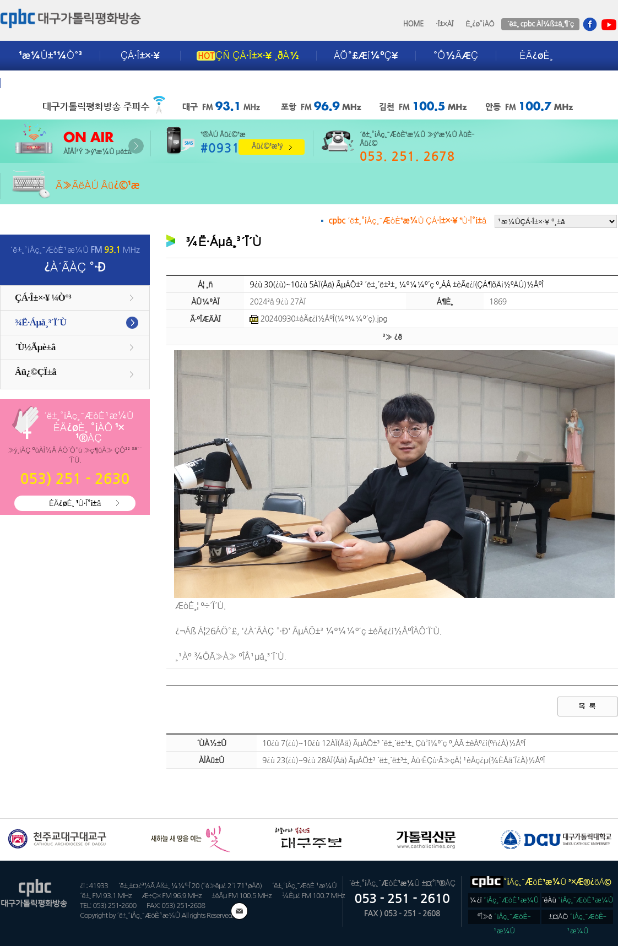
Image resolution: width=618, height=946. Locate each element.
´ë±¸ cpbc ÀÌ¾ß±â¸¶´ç (540, 24)
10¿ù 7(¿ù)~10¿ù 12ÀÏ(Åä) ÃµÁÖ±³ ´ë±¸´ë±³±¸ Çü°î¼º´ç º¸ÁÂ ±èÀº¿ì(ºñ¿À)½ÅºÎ (393, 743)
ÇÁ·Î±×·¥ (140, 56)
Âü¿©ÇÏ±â (35, 372)
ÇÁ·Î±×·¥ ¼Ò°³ (43, 297)
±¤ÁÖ (577, 918)
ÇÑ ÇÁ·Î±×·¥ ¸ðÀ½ (248, 56)
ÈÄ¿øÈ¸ (535, 56)
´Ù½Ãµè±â (35, 347)
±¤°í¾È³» (42, 83)
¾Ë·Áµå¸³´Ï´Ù (40, 322)
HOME (413, 24)
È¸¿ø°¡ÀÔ (479, 24)
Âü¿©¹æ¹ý (267, 146)
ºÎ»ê (504, 918)
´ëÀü (578, 900)
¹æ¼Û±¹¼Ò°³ (50, 56)
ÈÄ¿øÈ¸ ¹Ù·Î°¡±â (75, 503)
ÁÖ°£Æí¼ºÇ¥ (366, 56)
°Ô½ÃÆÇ (455, 56)
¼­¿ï (504, 900)
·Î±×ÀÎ (444, 24)
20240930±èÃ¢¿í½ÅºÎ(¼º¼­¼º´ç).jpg (318, 319)
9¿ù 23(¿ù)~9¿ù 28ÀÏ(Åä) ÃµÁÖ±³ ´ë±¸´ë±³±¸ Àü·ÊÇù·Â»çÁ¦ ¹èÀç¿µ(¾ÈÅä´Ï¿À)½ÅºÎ (403, 760)
